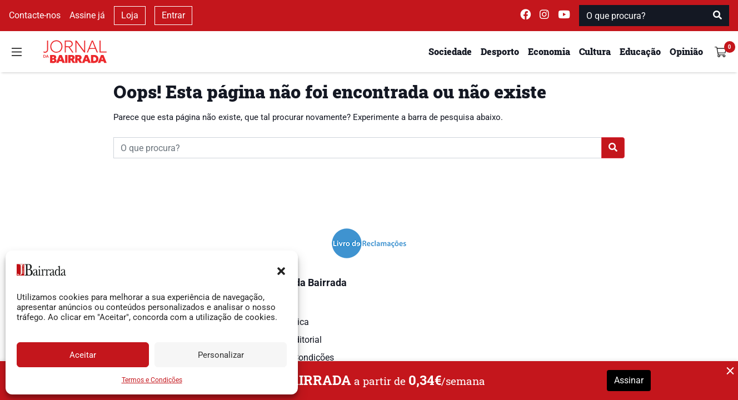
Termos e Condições (152, 380)
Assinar (629, 380)
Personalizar (221, 355)
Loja (129, 15)
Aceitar (82, 355)
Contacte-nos (35, 15)
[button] (281, 270)
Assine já (87, 15)
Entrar (173, 15)
